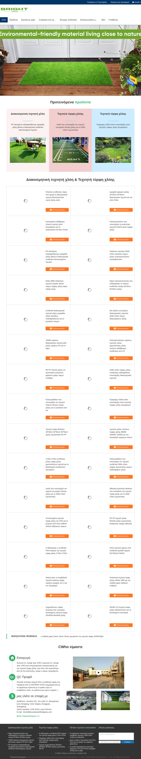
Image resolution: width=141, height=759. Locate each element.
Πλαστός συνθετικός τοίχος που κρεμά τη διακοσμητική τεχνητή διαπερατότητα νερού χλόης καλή (56, 196)
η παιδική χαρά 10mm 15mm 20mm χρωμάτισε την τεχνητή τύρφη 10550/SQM (72, 636)
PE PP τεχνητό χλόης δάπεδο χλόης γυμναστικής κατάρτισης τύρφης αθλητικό (121, 521)
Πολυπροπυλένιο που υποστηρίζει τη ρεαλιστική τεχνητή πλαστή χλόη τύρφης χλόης (121, 226)
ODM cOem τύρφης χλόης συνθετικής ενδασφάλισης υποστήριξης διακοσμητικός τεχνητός (121, 374)
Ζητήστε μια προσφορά (120, 2)
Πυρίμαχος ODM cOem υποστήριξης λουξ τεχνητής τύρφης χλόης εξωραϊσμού (120, 402)
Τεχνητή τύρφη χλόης (48, 728)
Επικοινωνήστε (59, 210)
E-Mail (58, 753)
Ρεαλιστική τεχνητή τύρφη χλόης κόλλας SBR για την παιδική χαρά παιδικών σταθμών (120, 582)
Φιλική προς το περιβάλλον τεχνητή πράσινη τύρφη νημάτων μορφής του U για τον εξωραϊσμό (56, 582)
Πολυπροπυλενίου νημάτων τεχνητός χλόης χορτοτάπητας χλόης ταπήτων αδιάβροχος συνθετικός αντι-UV (121, 345)
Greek (138, 2)
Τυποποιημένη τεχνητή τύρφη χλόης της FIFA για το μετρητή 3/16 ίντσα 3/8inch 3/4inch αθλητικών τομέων (57, 522)
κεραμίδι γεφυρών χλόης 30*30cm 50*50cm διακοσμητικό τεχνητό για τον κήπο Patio (121, 196)
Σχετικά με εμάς (28, 20)
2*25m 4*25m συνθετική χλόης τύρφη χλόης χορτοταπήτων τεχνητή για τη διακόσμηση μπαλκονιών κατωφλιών (57, 464)
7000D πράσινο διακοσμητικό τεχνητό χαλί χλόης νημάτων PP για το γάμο (56, 344)
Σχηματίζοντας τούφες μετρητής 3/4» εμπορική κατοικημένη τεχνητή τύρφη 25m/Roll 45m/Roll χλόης (56, 611)
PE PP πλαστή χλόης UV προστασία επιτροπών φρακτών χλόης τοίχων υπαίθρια (56, 374)
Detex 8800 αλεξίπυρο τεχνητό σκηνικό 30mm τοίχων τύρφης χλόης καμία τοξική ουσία (56, 285)
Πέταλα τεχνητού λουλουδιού (83, 728)
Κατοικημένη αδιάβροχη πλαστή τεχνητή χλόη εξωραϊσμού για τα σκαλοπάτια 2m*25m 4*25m (57, 226)
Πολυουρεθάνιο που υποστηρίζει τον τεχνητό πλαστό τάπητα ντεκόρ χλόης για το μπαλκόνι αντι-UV (56, 405)
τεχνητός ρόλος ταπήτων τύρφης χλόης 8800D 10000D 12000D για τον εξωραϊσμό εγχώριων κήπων (121, 433)
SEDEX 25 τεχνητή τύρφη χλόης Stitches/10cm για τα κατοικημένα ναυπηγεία (120, 610)
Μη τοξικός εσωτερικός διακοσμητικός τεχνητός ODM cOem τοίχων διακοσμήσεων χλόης (119, 315)
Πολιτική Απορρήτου (18, 757)
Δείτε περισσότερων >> (28, 716)
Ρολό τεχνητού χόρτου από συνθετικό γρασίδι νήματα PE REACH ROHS (120, 550)
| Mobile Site (82, 753)
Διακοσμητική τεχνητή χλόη (20, 728)
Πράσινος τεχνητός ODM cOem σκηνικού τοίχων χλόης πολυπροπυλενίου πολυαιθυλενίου (119, 255)
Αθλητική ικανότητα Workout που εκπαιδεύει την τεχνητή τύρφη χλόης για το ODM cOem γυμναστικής (121, 493)
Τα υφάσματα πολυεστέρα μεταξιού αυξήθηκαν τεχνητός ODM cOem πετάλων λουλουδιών (82, 735)
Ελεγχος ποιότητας (68, 20)
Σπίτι (4, 20)
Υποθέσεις (113, 20)
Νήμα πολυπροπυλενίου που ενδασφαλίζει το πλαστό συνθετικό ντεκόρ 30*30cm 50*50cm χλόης (121, 285)
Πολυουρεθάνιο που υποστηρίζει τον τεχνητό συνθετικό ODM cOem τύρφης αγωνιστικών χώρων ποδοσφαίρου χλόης (121, 464)
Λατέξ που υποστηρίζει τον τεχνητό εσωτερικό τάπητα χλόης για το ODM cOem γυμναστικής (56, 493)
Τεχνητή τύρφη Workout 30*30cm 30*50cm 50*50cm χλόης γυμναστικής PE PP (57, 432)
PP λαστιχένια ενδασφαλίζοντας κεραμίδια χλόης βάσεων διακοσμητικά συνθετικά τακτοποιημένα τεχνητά (57, 256)
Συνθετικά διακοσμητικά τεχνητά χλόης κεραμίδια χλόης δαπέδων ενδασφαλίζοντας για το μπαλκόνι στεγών (55, 316)
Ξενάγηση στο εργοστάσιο (48, 20)
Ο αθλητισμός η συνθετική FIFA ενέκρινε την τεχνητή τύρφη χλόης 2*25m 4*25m (56, 550)
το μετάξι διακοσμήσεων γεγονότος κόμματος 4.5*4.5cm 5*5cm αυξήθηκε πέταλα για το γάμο (82, 749)
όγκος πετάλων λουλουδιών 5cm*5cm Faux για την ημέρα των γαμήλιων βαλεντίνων (82, 742)
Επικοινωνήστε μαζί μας (90, 20)
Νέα (103, 20)
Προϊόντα (13, 20)
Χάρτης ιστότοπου (69, 753)
